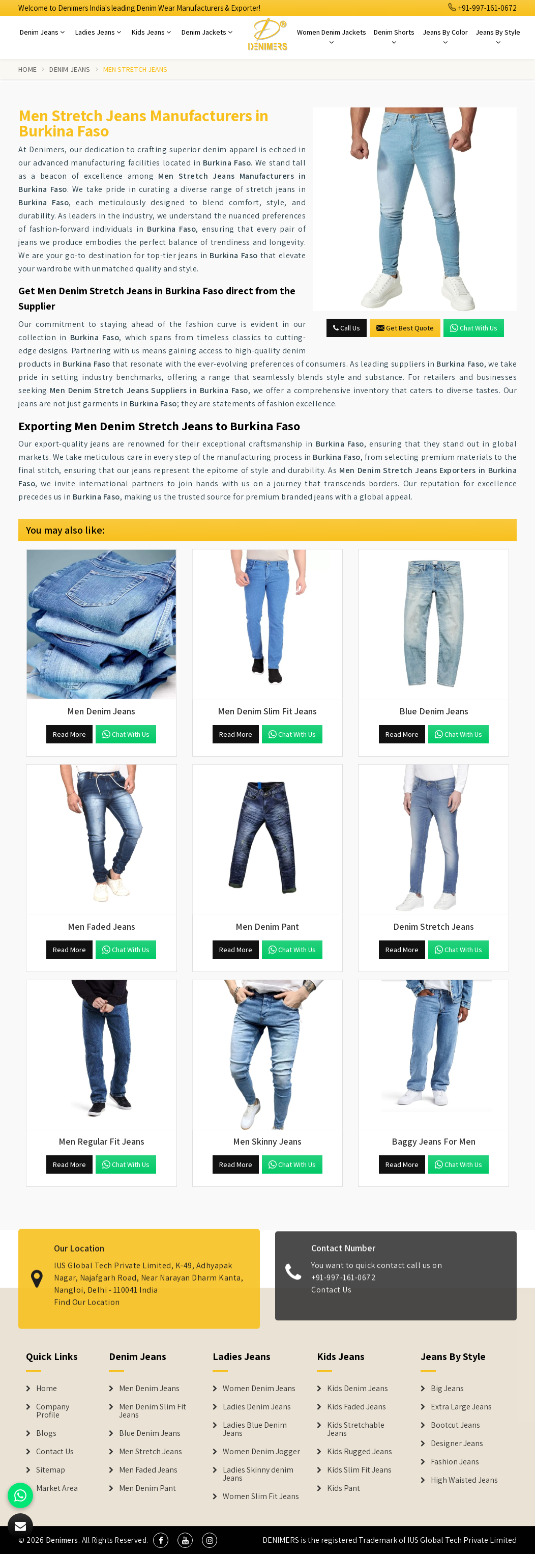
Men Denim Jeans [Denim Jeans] (149, 1388)
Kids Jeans (151, 32)
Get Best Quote (405, 327)
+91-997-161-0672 (483, 8)
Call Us (346, 327)
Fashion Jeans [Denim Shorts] (455, 1462)
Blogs (46, 1433)
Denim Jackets (207, 32)
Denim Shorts (394, 36)
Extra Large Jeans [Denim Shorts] (461, 1407)
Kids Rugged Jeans (359, 1452)
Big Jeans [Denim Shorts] (447, 1388)
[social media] (160, 1540)
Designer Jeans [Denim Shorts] (457, 1443)
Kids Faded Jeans (356, 1407)
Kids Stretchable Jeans (355, 1429)
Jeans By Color (445, 36)
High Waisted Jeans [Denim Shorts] (464, 1480)
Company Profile (52, 1411)
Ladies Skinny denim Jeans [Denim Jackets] (258, 1474)
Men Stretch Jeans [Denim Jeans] (150, 1452)
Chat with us (473, 327)
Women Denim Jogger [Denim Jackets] (261, 1452)
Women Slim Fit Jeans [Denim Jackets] (261, 1496)
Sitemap (50, 1470)
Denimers (62, 1540)
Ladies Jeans (98, 32)
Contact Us (55, 1452)
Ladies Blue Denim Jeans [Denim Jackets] (255, 1429)
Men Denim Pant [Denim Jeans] (147, 1488)
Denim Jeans (42, 32)
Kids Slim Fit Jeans (359, 1470)
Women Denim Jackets (331, 36)
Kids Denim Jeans (357, 1388)
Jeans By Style (497, 36)
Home (27, 69)
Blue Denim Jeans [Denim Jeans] (150, 1433)
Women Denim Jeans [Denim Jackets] (259, 1388)
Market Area (57, 1488)
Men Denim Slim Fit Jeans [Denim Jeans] (152, 1411)
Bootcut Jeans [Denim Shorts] (455, 1425)
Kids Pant (343, 1488)
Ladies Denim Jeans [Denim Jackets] (257, 1407)
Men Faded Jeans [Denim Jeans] (148, 1470)
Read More (69, 734)
